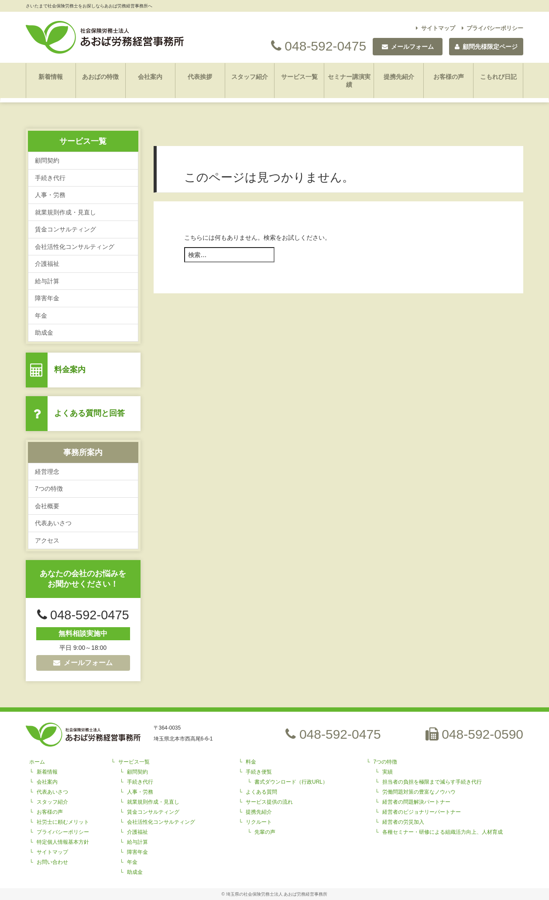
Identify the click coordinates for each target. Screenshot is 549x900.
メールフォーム (83, 662)
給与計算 (47, 281)
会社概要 (47, 506)
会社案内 (150, 76)
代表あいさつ (53, 523)
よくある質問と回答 (89, 413)
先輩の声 (264, 832)
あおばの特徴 (100, 76)
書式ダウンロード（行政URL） (291, 782)
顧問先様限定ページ (486, 46)
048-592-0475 (318, 46)
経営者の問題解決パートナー (416, 802)
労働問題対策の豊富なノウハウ (419, 792)
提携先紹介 (399, 76)
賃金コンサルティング (65, 229)
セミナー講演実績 (349, 80)
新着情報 (50, 76)
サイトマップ (435, 28)
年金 (41, 315)
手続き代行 (50, 177)
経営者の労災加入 (403, 822)
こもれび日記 (498, 76)
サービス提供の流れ (269, 802)
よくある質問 (261, 792)
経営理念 (47, 471)
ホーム (37, 762)
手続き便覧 (259, 772)
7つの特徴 (49, 488)
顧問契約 (47, 160)
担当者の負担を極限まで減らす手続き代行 (432, 782)
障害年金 (47, 298)
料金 (251, 762)
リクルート (259, 822)
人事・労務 (50, 194)
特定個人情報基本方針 (63, 842)
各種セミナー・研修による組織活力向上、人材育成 (442, 832)
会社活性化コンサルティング (74, 246)
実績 (387, 772)
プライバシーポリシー (493, 28)
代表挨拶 (200, 76)
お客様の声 (448, 76)
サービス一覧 (299, 76)
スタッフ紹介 (249, 76)
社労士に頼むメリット (63, 822)
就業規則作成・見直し (65, 212)
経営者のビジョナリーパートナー (421, 812)
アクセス (47, 540)
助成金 (44, 332)
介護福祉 (47, 263)
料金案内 (70, 369)
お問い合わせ (52, 862)
